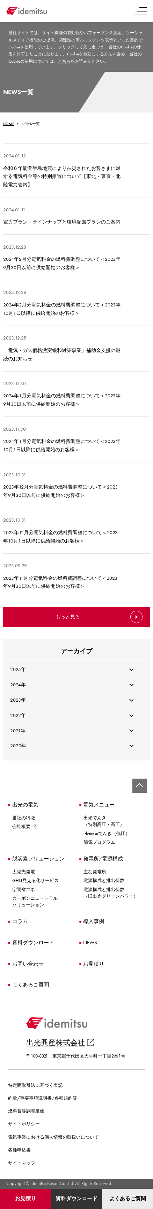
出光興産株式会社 (60, 1042)
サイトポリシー (24, 1124)
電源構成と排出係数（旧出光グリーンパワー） (110, 893)
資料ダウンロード (76, 1198)
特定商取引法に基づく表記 (35, 1085)
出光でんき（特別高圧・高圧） (103, 821)
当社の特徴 (23, 818)
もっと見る (68, 617)
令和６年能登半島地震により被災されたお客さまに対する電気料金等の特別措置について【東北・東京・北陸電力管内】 (62, 176)
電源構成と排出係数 (103, 880)
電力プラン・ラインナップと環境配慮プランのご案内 (62, 222)
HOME (8, 123)
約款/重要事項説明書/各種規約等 (42, 1098)
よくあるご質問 (127, 1198)
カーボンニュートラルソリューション (35, 901)
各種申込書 (19, 1150)
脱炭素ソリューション (38, 859)
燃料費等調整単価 (26, 1111)
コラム (20, 921)
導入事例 (93, 921)
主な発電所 (94, 872)
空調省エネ (23, 889)
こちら (64, 61)
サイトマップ (21, 1163)
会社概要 (24, 826)
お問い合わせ (28, 964)
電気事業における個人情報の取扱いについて (53, 1137)
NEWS (90, 942)
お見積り (25, 1198)
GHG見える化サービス (35, 880)
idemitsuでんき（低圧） (106, 833)
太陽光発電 (23, 872)
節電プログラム (99, 842)
